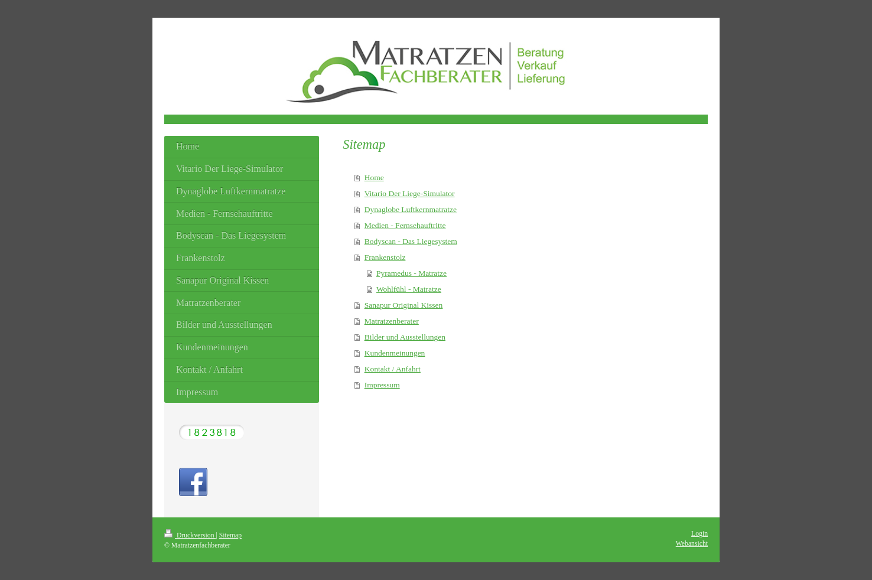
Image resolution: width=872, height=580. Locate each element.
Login (699, 533)
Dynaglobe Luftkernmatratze (411, 209)
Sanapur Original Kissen (404, 305)
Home (374, 177)
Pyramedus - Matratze (411, 273)
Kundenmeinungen (395, 352)
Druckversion (190, 535)
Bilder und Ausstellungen (405, 337)
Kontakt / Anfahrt (393, 368)
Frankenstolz (385, 257)
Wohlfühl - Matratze (408, 289)
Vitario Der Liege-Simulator (410, 193)
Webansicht (692, 544)
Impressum (382, 384)
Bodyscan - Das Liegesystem (411, 241)
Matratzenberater (392, 321)
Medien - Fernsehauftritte (405, 225)
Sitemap (230, 535)
